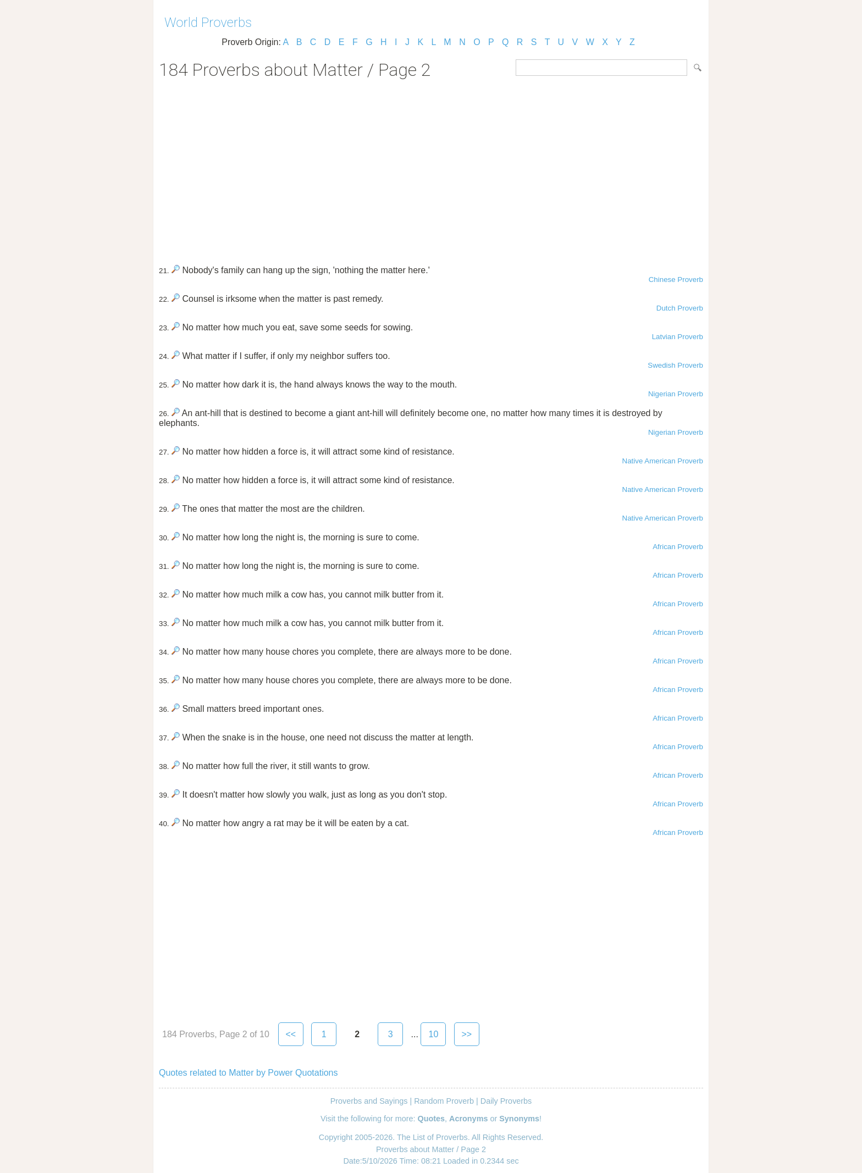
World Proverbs (208, 22)
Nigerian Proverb (675, 394)
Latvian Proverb (677, 337)
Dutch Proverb (679, 308)
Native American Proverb (662, 461)
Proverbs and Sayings (369, 1101)
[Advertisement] (431, 168)
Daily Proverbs (506, 1101)
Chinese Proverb (676, 279)
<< (290, 1034)
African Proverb (678, 547)
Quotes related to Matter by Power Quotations (248, 1072)
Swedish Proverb (675, 365)
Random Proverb (444, 1101)
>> (467, 1034)
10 (433, 1034)
